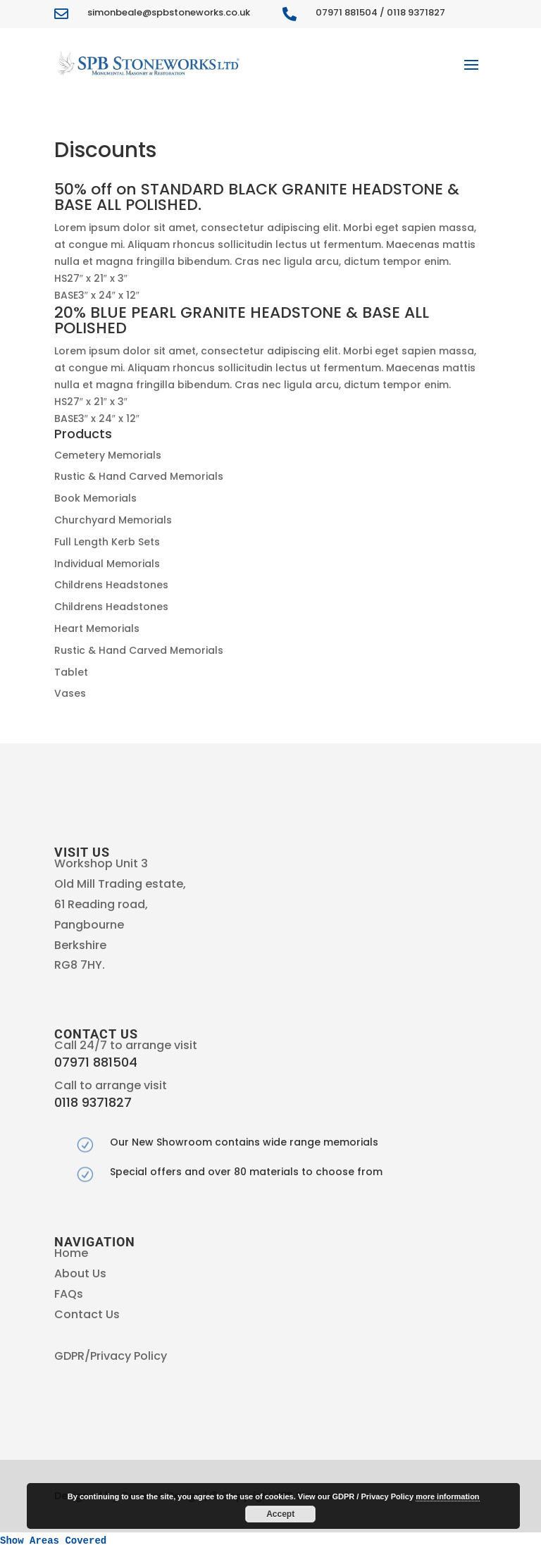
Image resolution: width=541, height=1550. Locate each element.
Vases (70, 693)
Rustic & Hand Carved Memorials (138, 476)
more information (447, 1496)
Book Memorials (95, 498)
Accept (280, 1514)
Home (71, 1253)
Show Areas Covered (53, 1540)
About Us (80, 1273)
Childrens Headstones (111, 585)
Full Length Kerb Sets (107, 542)
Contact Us (87, 1314)
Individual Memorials (107, 564)
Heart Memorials (96, 628)
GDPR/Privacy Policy (110, 1356)
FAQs (68, 1294)
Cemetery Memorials (107, 455)
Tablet (71, 672)
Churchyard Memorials (113, 520)
